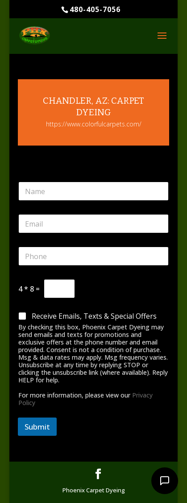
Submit (37, 427)
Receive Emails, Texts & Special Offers (94, 316)
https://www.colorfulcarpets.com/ (93, 124)
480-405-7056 (95, 9)
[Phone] (93, 256)
